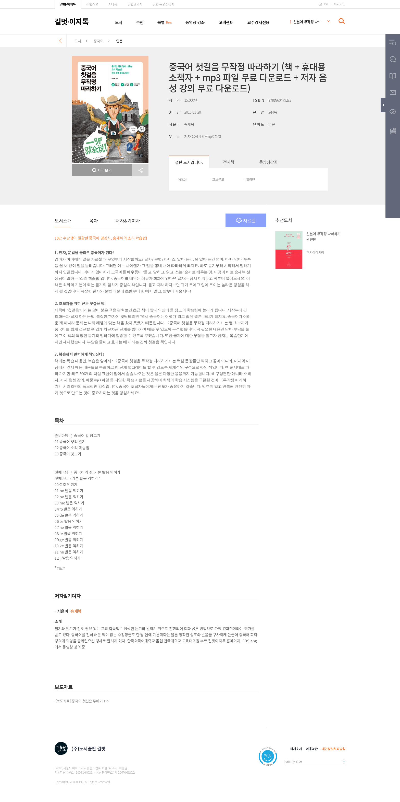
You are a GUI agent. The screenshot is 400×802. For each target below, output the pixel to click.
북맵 (161, 22)
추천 (140, 22)
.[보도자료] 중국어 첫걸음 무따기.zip (82, 701)
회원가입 (339, 4)
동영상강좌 (268, 162)
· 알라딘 (249, 179)
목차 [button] (93, 220)
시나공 (112, 4)
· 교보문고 (217, 179)
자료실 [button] (246, 220)
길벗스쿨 (92, 4)
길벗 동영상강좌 (163, 4)
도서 (118, 22)
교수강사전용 (258, 22)
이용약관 (312, 748)
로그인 (323, 4)
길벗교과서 (135, 4)
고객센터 (226, 22)
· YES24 (182, 179)
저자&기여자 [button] (128, 220)
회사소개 (296, 748)
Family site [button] (293, 761)
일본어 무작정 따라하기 (306, 21)
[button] (140, 170)
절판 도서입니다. (189, 162)
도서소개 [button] (63, 220)
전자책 (228, 162)
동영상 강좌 (195, 22)
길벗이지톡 (72, 21)
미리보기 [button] (102, 170)
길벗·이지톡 (68, 4)
